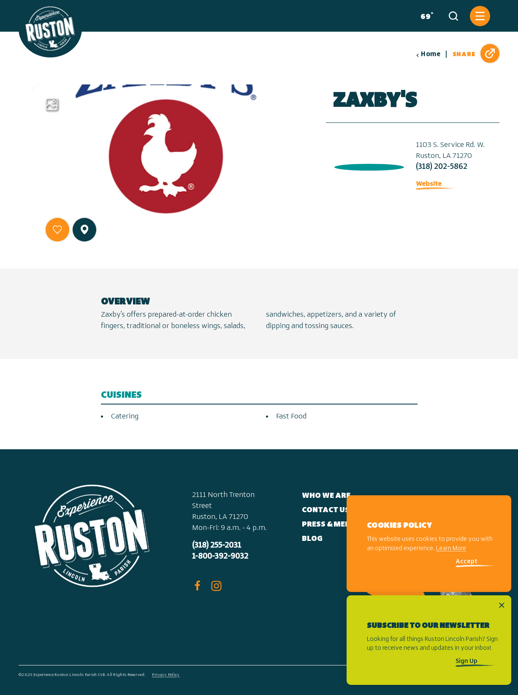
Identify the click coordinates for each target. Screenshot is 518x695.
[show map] (84, 229)
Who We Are (326, 496)
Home (428, 54)
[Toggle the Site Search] (453, 16)
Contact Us (326, 510)
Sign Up (466, 661)
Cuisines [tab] (121, 395)
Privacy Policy (165, 675)
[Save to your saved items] (57, 229)
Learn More (451, 549)
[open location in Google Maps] (367, 165)
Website (429, 184)
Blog (312, 539)
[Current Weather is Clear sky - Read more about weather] (425, 16)
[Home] (50, 28)
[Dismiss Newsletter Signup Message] (501, 605)
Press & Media (330, 525)
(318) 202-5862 (441, 167)
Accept (466, 562)
